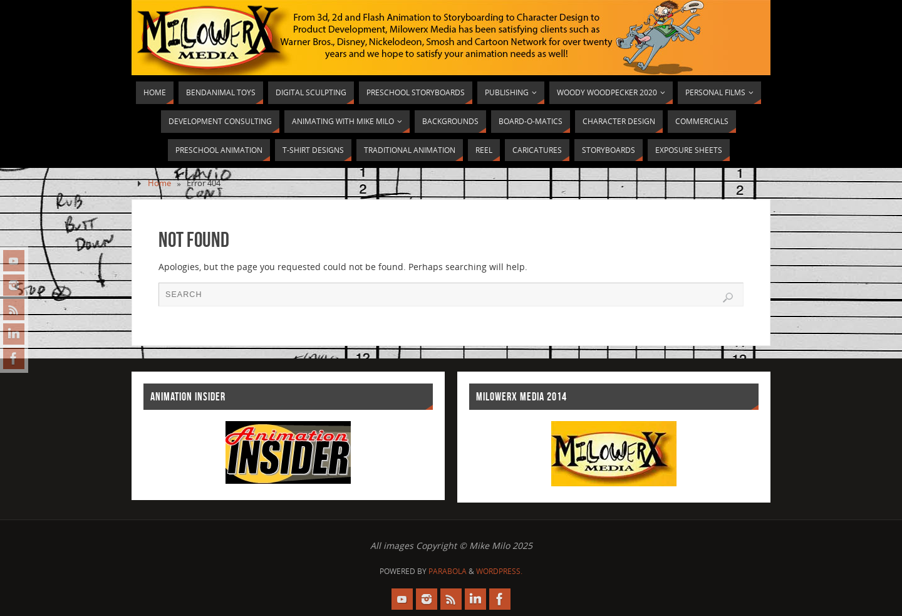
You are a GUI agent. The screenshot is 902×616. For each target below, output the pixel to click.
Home (159, 183)
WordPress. (499, 571)
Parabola (447, 571)
